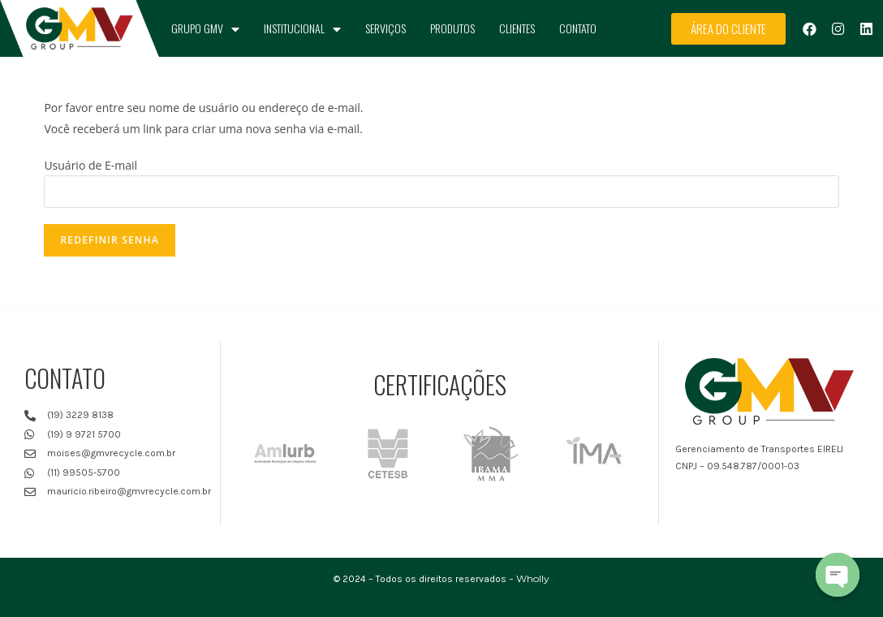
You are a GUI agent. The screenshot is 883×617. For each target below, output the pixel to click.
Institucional (302, 29)
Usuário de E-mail (90, 165)
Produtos (452, 28)
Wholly (532, 578)
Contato (578, 28)
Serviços (385, 28)
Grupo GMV (205, 29)
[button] (728, 29)
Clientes (517, 28)
